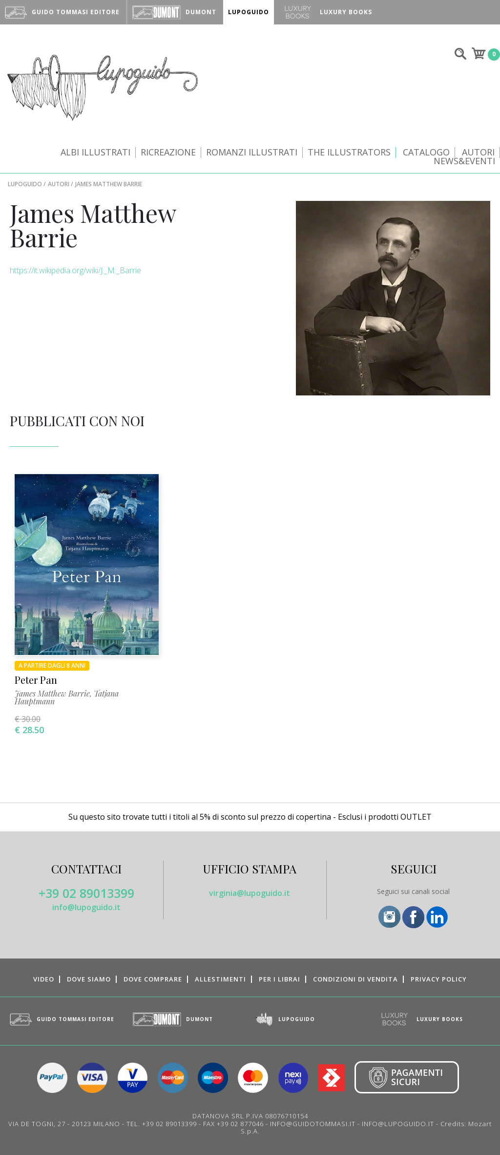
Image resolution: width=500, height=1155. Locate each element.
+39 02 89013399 (86, 893)
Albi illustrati (95, 152)
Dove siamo (89, 979)
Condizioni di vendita (355, 979)
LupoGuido (25, 184)
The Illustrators (349, 152)
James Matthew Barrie (52, 693)
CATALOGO (426, 152)
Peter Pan (36, 679)
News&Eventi (464, 160)
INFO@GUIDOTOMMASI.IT (312, 1123)
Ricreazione (168, 152)
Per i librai (279, 979)
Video (43, 979)
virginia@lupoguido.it (249, 893)
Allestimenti (220, 979)
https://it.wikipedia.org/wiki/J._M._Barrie (75, 270)
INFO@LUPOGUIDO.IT (398, 1123)
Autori (478, 152)
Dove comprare (153, 979)
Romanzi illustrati (251, 152)
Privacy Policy (439, 979)
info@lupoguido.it (86, 907)
